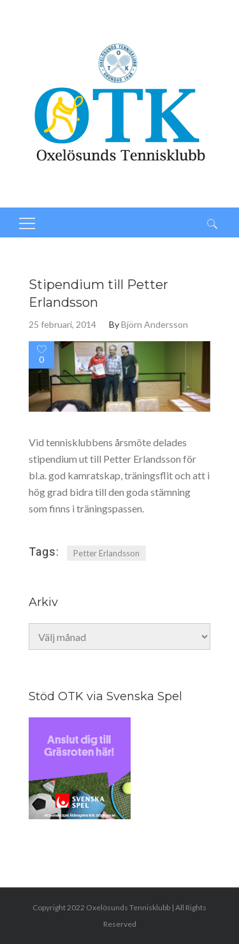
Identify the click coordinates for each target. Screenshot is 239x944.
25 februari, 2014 (62, 324)
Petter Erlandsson (106, 553)
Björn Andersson (154, 324)
